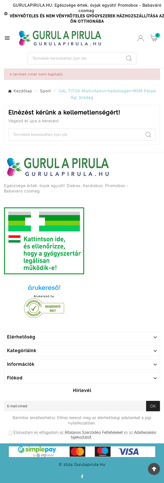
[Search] (75, 58)
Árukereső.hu (44, 296)
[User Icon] (141, 38)
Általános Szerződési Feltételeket (94, 432)
